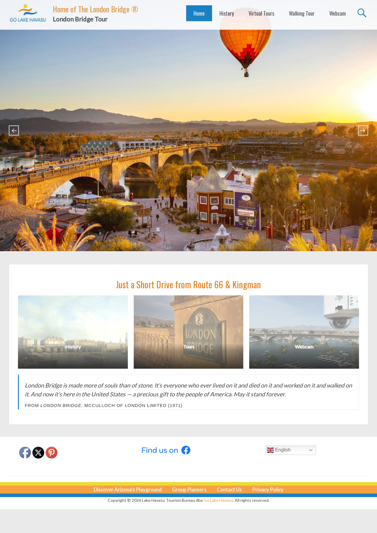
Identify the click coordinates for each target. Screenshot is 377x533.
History (226, 13)
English (279, 450)
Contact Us (229, 489)
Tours (188, 346)
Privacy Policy (267, 489)
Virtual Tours (261, 13)
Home (199, 13)
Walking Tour (302, 13)
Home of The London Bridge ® (95, 9)
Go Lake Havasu (218, 500)
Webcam (337, 13)
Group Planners (189, 489)
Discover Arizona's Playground (128, 489)
